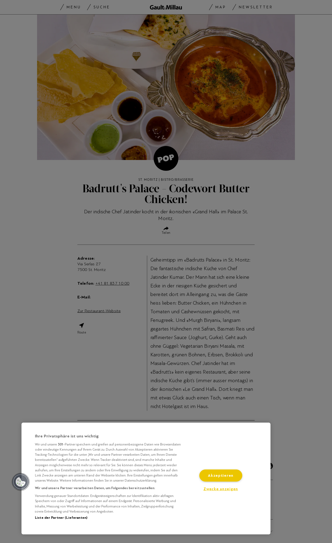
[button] (20, 481)
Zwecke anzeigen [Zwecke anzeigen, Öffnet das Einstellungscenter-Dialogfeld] (220, 489)
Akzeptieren (220, 475)
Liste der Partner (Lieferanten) (61, 518)
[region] (145, 478)
